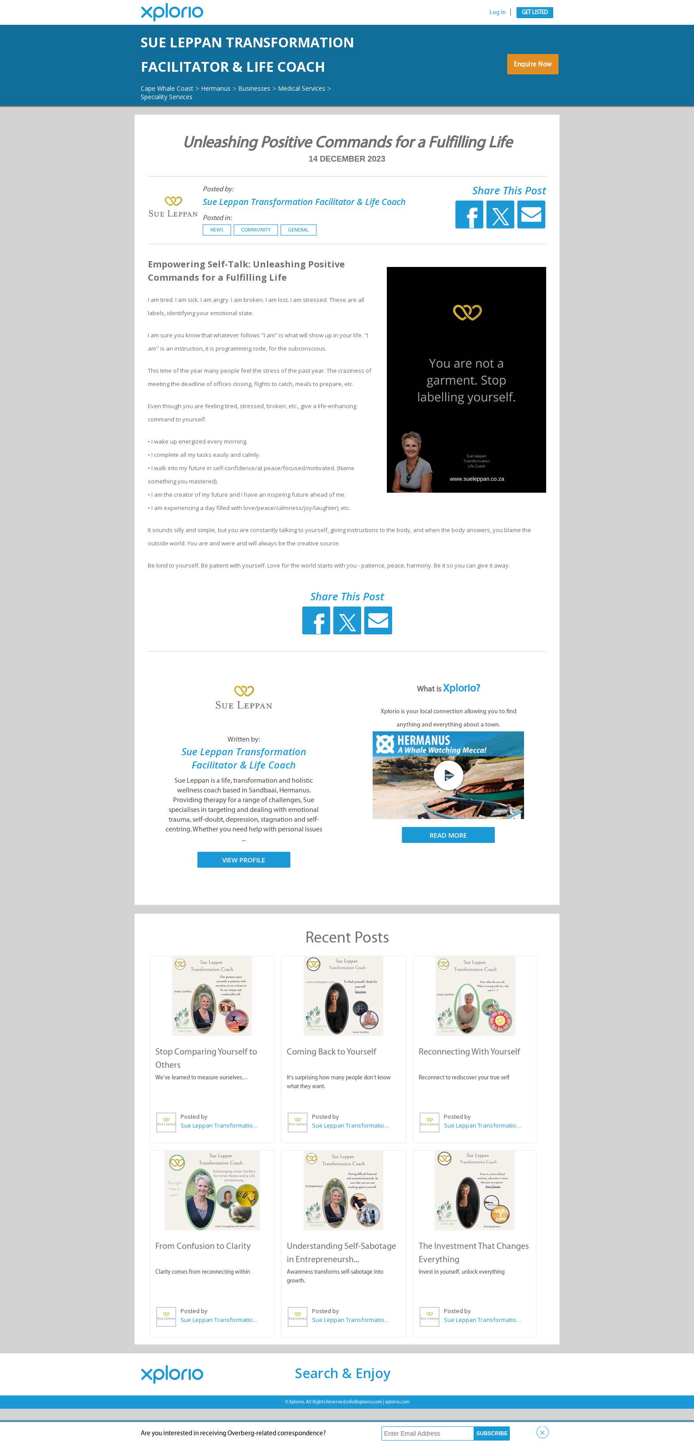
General (291, 267)
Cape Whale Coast (171, 112)
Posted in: (209, 255)
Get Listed (535, 12)
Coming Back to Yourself (331, 1088)
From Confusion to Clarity (202, 1282)
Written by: (243, 777)
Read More (448, 872)
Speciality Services (170, 121)
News (209, 267)
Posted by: (210, 213)
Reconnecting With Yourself (469, 1088)
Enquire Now (530, 79)
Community (248, 267)
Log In (498, 12)
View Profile (243, 897)
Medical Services (323, 112)
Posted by (193, 1154)
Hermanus (225, 112)
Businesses (270, 112)
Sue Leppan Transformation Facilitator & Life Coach (261, 66)
